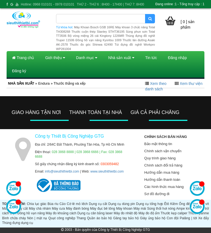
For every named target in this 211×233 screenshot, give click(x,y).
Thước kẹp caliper (174, 213)
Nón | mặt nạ (37, 218)
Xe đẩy (203, 218)
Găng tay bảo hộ (126, 218)
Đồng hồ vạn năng (31, 213)
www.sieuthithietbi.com (107, 171)
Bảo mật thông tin (158, 144)
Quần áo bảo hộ (99, 218)
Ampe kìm (183, 208)
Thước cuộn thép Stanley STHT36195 (97, 31)
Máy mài (140, 208)
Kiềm (174, 204)
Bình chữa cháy (14, 218)
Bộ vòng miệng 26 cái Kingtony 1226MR (96, 35)
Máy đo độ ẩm (149, 213)
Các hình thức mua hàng (164, 187)
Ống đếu (185, 204)
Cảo (63, 204)
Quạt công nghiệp (61, 218)
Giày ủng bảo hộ (153, 218)
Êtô (166, 204)
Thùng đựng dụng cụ (17, 223)
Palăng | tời (188, 218)
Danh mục (86, 58)
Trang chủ (23, 58)
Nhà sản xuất (121, 58)
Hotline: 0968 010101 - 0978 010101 (47, 4)
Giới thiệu (55, 58)
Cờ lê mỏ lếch (77, 204)
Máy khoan (124, 208)
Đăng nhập (177, 58)
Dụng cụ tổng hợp (149, 204)
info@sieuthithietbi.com (62, 171)
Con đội (173, 218)
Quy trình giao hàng (160, 158)
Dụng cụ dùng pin (121, 204)
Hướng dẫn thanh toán (162, 179)
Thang (81, 218)
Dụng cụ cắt (98, 204)
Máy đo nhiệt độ (126, 213)
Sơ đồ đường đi (157, 194)
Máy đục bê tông (102, 208)
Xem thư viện (191, 83)
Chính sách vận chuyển (162, 151)
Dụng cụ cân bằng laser (95, 213)
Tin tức (151, 58)
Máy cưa (58, 208)
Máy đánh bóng (77, 208)
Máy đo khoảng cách (61, 213)
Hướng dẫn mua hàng (161, 172)
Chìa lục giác (36, 204)
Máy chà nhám (40, 208)
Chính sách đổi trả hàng (163, 165)
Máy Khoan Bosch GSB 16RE (94, 27)
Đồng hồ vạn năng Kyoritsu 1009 (98, 40)
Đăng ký (19, 71)
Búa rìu (53, 204)
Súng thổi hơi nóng (161, 208)
